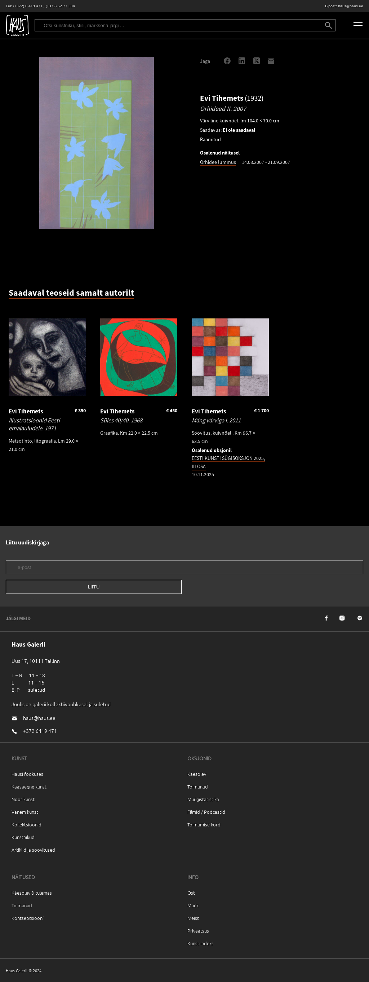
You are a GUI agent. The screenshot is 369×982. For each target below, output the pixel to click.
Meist (193, 917)
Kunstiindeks (200, 943)
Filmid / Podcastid (206, 811)
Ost (191, 892)
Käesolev (196, 773)
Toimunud (197, 786)
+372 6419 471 (40, 731)
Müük (193, 905)
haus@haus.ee (350, 6)
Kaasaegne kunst (29, 786)
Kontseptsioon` (28, 917)
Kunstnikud (23, 837)
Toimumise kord (204, 824)
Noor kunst (23, 799)
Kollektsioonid (26, 824)
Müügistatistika (203, 799)
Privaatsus (198, 930)
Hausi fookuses (27, 773)
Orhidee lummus (218, 162)
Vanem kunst (25, 811)
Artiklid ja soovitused (33, 849)
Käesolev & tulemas (32, 892)
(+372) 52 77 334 (60, 6)
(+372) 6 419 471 (28, 6)
